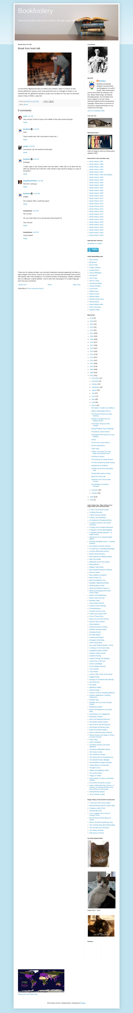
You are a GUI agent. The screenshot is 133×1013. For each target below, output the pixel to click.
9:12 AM (40, 181)
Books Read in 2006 (96, 185)
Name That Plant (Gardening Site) (101, 822)
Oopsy (93, 439)
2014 (92, 354)
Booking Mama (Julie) (96, 585)
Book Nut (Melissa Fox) (97, 580)
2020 (92, 336)
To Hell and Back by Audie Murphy (103, 462)
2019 (92, 339)
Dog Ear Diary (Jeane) (97, 621)
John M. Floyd (94, 281)
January (95, 493)
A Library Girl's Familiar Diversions (101, 527)
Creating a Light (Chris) (97, 808)
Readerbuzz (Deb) (95, 707)
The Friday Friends (95, 752)
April (93, 402)
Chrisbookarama (95, 608)
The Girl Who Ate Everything (99, 828)
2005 (92, 500)
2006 (92, 497)
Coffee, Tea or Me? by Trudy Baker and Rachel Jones (101, 452)
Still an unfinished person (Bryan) (100, 732)
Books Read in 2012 (96, 201)
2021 (92, 333)
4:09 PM (36, 159)
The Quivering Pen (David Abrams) (101, 757)
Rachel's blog (94, 700)
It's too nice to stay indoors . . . (101, 442)
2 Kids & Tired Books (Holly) (99, 510)
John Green (93, 278)
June (93, 396)
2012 (92, 360)
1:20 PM (36, 129)
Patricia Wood (94, 302)
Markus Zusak (94, 294)
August (94, 390)
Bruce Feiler (93, 265)
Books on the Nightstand (97, 595)
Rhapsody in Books (96, 716)
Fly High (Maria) (94, 635)
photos (26, 104)
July (93, 393)
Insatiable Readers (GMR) (98, 650)
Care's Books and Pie (96, 603)
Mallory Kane (93, 291)
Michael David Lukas (96, 299)
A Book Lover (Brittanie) (97, 517)
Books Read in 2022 (96, 227)
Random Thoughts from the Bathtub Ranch (100, 420)
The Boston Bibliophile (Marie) (99, 749)
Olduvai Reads (94, 690)
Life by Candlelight (95, 664)
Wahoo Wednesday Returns (100, 411)
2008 (92, 372)
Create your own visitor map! (28, 994)
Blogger (82, 1003)
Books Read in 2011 (96, 198)
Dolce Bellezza (94, 624)
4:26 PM (36, 211)
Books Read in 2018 (96, 217)
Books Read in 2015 (96, 209)
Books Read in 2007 (96, 188)
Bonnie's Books (94, 572)
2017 (92, 345)
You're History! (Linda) (97, 794)
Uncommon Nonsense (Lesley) (100, 783)
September (96, 387)
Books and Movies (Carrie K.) (99, 588)
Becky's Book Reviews (97, 554)
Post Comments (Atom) (35, 288)
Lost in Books (94, 669)
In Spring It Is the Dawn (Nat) (99, 648)
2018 (92, 342)
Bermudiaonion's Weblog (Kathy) (100, 556)
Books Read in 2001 (96, 172)
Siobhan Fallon (94, 310)
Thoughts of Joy (94, 768)
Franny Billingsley (95, 273)
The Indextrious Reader (97, 754)
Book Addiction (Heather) (98, 575)
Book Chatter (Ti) (95, 577)
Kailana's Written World (97, 653)
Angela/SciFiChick (30, 181)
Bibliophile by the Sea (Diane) (99, 562)
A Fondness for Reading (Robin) (100, 520)
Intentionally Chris (95, 811)
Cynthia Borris (94, 270)
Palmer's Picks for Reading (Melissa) (102, 693)
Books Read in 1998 (96, 164)
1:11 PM (30, 116)
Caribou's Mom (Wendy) (97, 606)
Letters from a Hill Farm (97, 661)
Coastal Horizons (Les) (97, 611)
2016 (92, 348)
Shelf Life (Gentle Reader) (98, 730)
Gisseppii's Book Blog (96, 640)
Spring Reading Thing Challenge (102, 428)
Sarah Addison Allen (96, 304)
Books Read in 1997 (96, 161)
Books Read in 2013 (96, 204)
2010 (92, 366)
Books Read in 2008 (96, 190)
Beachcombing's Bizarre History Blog (102, 805)
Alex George (93, 259)
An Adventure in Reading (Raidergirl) (102, 549)
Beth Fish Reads (95, 559)
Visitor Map (95, 448)
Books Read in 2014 (96, 206)
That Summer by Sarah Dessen (102, 459)
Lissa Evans (93, 288)
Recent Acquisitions (98, 445)
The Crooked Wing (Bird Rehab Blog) (102, 825)
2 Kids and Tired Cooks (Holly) (99, 803)
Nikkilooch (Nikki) (95, 687)
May (93, 399)
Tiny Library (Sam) (95, 773)
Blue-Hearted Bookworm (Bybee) (100, 570)
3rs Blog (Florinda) (95, 512)
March (94, 405)
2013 (92, 357)
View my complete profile (96, 111)
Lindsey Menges (95, 286)
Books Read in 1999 (96, 167)
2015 (92, 351)
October (95, 384)
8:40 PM (36, 232)
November (95, 381)
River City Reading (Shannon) (99, 719)
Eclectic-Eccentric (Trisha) (98, 627)
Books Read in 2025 (96, 235)
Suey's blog (93, 739)
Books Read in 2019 (96, 219)
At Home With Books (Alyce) (99, 551)
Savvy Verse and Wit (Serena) (99, 724)
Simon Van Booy (95, 307)
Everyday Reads (95, 632)
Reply (25, 122)
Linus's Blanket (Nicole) (97, 666)
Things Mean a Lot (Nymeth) (99, 765)
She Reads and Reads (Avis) (99, 727)
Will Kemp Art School (96, 833)
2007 (92, 375)
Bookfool (26, 129)
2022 (92, 330)
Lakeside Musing (95, 656)
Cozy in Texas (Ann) (96, 616)
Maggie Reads (94, 677)
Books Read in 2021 (96, 225)
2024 (92, 324)
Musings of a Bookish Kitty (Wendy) (101, 679)
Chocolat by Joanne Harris (100, 432)
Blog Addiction (94, 564)
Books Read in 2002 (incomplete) (100, 175)
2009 (92, 369)
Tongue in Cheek (95, 776)
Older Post (76, 285)
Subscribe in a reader (95, 243)
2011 (92, 363)
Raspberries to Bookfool (99, 465)
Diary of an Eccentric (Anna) (99, 619)
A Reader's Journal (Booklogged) (100, 530)
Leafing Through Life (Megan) (99, 658)
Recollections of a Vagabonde (99, 714)
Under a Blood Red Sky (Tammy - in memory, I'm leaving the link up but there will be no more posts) (101, 787)
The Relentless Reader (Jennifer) (100, 762)
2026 (92, 318)
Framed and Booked (96, 637)
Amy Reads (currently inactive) (99, 546)
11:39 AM (36, 193)
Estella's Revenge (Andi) (97, 629)
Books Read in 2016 (96, 211)
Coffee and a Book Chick (98, 614)
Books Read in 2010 (96, 196)
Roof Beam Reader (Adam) (98, 722)
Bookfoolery (35, 10)
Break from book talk (98, 476)
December (95, 378)
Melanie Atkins (94, 296)
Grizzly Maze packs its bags (100, 473)
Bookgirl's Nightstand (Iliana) (99, 583)
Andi (25, 116)
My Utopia (92, 685)
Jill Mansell (93, 275)
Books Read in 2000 (96, 169)
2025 (92, 321)
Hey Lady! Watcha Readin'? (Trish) (101, 645)
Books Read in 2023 (96, 230)
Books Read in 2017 (96, 214)
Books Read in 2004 (96, 180)
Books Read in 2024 (96, 232)
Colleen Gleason (95, 267)
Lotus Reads (93, 671)
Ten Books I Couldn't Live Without (102, 408)
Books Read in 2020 (96, 222)
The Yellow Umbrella (96, 830)
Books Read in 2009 (96, 193)
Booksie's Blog (94, 600)
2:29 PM (32, 146)
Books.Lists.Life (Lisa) (97, 598)
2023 (92, 327)
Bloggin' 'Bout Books (96, 567)
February (95, 490)
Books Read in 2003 (96, 177)
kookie (25, 146)
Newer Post (22, 285)
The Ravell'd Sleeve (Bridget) (99, 760)
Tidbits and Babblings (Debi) (99, 770)
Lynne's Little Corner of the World (100, 674)
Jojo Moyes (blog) (95, 283)
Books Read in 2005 (96, 182)
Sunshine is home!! (97, 456)
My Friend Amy (94, 682)
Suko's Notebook (95, 742)
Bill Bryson (93, 262)
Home (50, 285)
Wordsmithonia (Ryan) (97, 792)
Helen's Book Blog (95, 642)
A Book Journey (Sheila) (97, 515)
